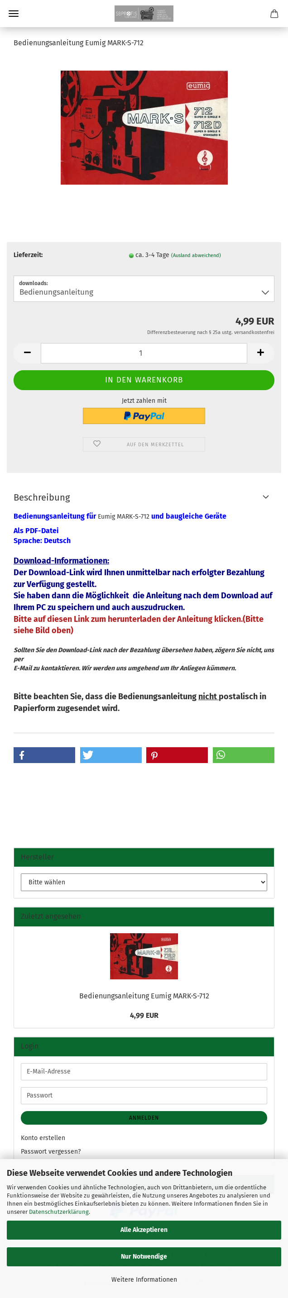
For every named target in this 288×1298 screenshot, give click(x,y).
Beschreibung (42, 497)
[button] (27, 353)
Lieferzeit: (28, 255)
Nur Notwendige (144, 1256)
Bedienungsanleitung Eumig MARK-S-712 (144, 996)
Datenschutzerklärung (59, 1211)
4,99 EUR (144, 1015)
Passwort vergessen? (51, 1151)
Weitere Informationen (144, 1280)
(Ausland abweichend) (196, 255)
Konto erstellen (43, 1138)
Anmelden (144, 1118)
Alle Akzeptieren (144, 1230)
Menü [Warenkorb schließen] (14, 13)
